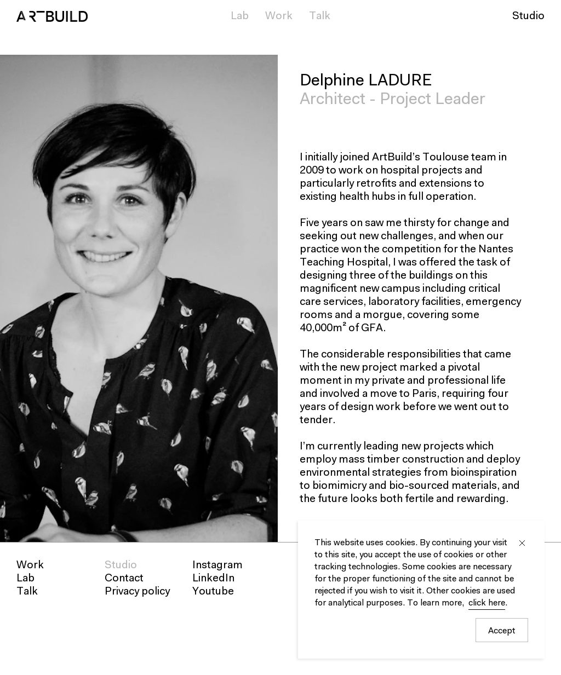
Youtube (213, 591)
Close (522, 543)
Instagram (217, 565)
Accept (502, 631)
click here (486, 603)
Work (279, 16)
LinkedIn (213, 578)
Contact (124, 578)
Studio (528, 16)
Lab (240, 16)
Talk (319, 16)
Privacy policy (137, 591)
